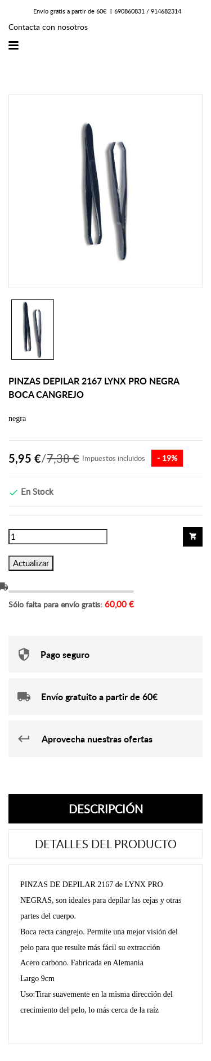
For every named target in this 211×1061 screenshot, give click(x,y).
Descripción (106, 809)
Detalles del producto (106, 844)
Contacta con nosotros (48, 26)
